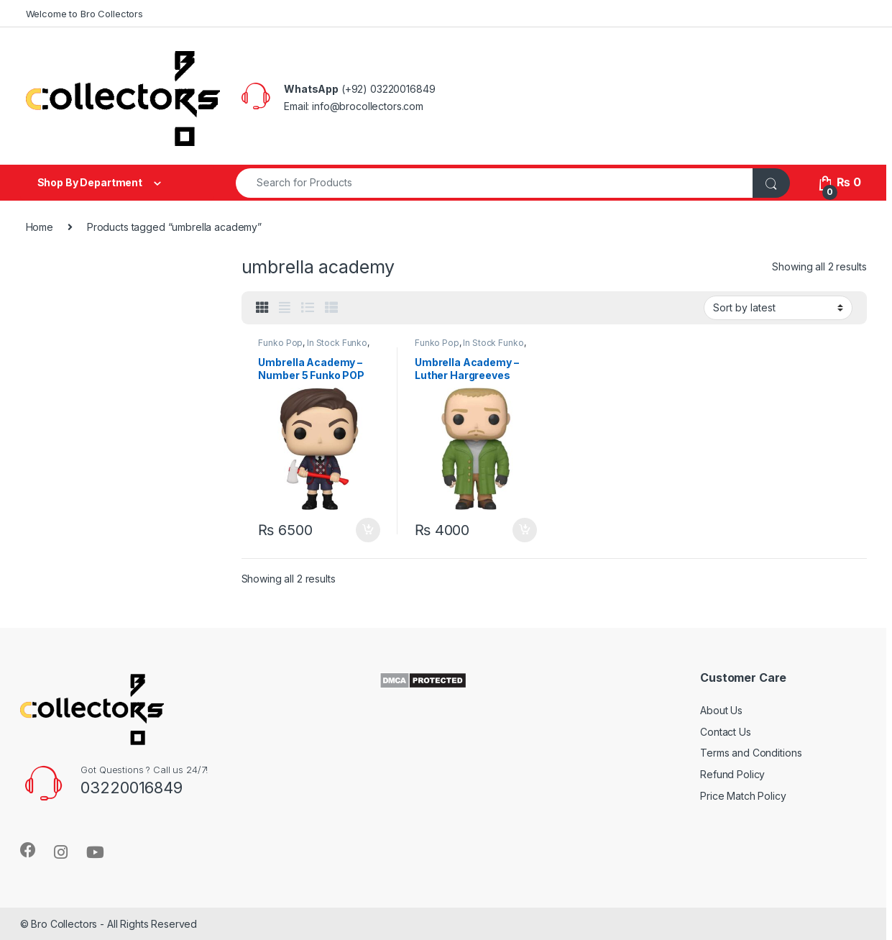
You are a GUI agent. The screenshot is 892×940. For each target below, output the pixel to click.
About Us (721, 710)
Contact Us (725, 732)
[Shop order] (778, 308)
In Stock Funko (337, 342)
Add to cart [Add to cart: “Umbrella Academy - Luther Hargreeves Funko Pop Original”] (524, 530)
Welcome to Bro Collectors (85, 13)
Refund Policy (732, 774)
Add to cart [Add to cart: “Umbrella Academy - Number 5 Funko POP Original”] (368, 530)
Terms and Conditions (750, 753)
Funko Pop (280, 342)
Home (39, 227)
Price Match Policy (743, 796)
